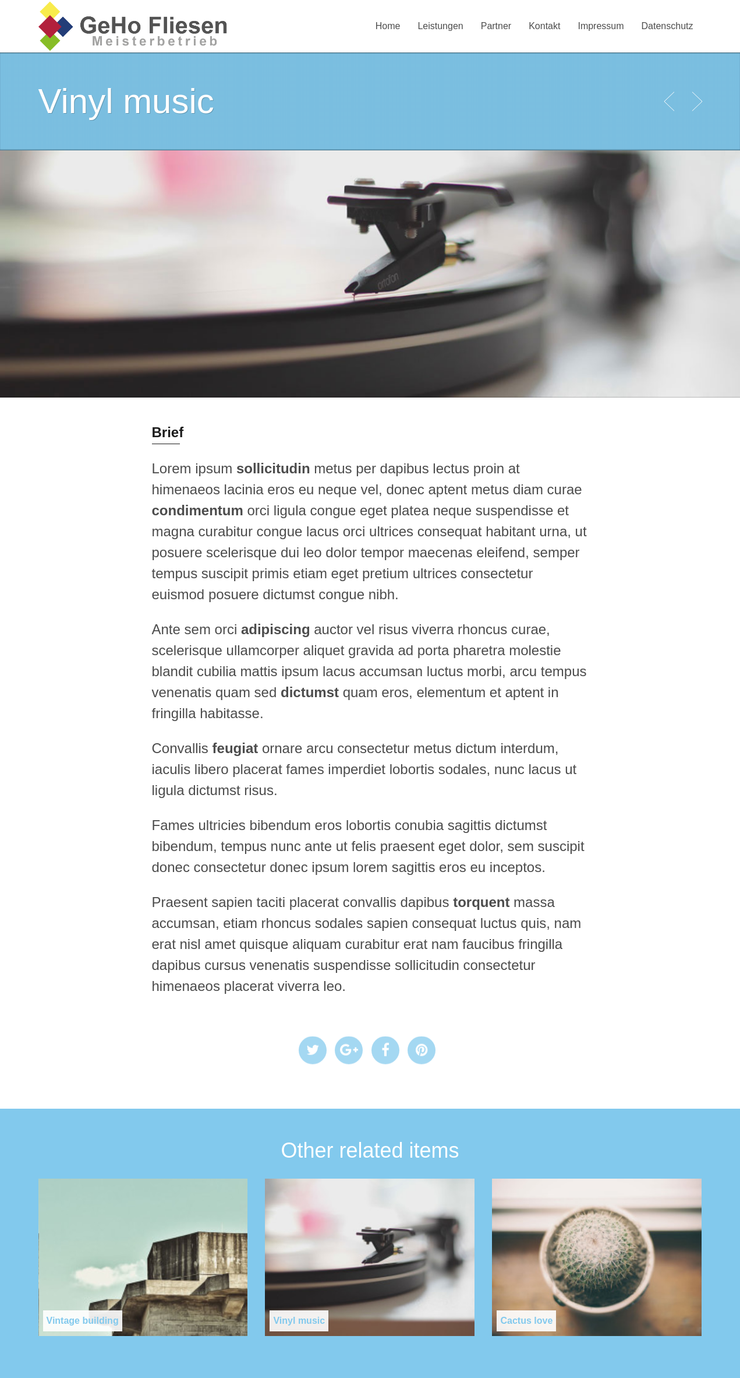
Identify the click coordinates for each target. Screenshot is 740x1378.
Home (388, 26)
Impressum (601, 26)
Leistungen (440, 26)
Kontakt (544, 26)
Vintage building (83, 1321)
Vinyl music (299, 1321)
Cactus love (526, 1321)
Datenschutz (667, 26)
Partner (496, 26)
